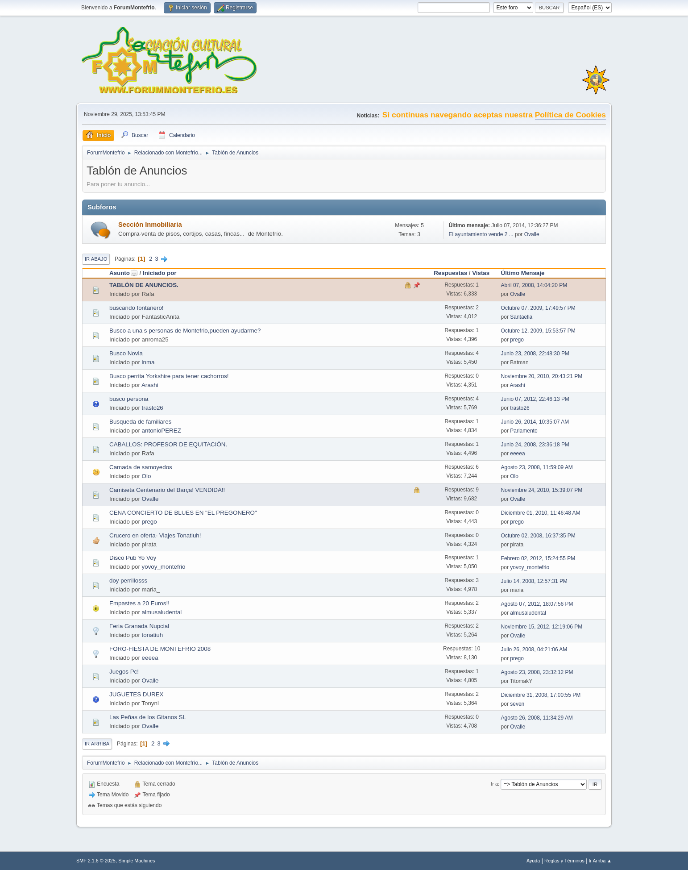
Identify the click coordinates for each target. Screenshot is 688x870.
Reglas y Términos (564, 860)
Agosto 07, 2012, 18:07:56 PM (537, 604)
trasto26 (152, 407)
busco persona (128, 398)
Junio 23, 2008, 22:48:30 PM (535, 353)
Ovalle (531, 234)
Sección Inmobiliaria (150, 224)
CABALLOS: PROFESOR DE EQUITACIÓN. (168, 444)
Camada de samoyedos (140, 467)
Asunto (123, 273)
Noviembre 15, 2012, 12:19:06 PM (542, 627)
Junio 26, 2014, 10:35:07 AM (535, 422)
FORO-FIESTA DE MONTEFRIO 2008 (160, 648)
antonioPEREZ (161, 430)
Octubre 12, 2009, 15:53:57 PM (538, 331)
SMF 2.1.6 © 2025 (96, 860)
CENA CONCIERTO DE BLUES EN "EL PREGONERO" (183, 512)
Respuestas (450, 273)
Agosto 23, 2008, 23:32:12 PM (537, 672)
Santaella (521, 317)
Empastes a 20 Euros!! (139, 603)
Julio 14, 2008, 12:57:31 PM (534, 581)
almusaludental (162, 612)
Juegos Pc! (124, 671)
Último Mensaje (523, 273)
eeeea (517, 453)
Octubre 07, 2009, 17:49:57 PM (538, 308)
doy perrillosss (128, 580)
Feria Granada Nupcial (139, 626)
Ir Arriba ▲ (600, 860)
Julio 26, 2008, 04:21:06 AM (534, 649)
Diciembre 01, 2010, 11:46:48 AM (540, 513)
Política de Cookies (570, 114)
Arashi (149, 385)
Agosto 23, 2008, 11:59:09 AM (537, 467)
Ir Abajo (96, 259)
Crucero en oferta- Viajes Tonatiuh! (155, 535)
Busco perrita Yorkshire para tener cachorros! (168, 376)
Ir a (494, 784)
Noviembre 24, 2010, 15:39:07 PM (542, 490)
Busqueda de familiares (140, 421)
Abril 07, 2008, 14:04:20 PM (534, 285)
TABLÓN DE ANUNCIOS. (143, 285)
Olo (146, 476)
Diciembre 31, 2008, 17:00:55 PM (541, 695)
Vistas (480, 273)
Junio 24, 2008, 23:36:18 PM (535, 444)
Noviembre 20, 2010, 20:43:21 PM (542, 376)
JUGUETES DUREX (136, 694)
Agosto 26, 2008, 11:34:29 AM (537, 718)
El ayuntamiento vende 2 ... (480, 234)
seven (517, 704)
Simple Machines (136, 860)
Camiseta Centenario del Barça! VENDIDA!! (167, 490)
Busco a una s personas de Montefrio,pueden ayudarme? (185, 330)
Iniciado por (160, 273)
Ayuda (533, 860)
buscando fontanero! (136, 307)
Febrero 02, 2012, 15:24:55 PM (538, 558)
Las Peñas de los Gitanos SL (147, 717)
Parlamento (523, 431)
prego (517, 340)
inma (148, 362)
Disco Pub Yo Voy (132, 557)
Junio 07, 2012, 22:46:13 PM (535, 399)
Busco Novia (126, 353)
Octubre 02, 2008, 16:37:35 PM (538, 536)
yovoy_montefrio (164, 566)
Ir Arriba (97, 743)
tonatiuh (152, 635)
